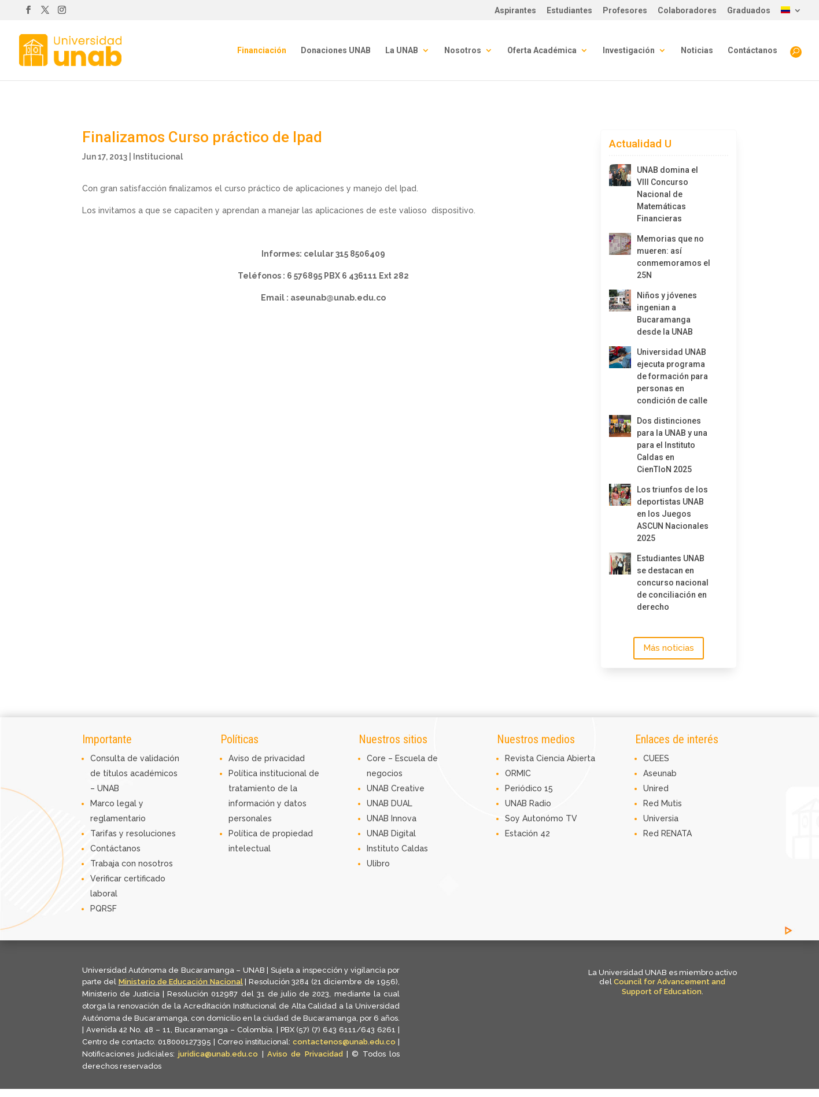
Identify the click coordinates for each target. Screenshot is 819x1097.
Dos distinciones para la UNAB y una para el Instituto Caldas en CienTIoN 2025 (672, 445)
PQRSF (103, 908)
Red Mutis (662, 803)
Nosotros (462, 50)
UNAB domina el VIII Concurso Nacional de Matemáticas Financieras (667, 194)
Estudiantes (569, 10)
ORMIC (518, 773)
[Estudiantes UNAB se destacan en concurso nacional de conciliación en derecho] (620, 564)
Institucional (158, 156)
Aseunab (660, 773)
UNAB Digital (391, 833)
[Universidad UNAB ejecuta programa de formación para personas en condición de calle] (620, 357)
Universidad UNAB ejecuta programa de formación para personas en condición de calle (672, 376)
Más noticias (668, 648)
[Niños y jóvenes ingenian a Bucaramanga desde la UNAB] (620, 301)
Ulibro (378, 863)
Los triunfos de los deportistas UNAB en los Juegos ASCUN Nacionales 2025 (673, 514)
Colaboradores (687, 10)
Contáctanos (752, 50)
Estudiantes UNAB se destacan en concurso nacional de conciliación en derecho (673, 582)
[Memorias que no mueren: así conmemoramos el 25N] (620, 244)
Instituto (384, 848)
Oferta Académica (542, 50)
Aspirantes (515, 10)
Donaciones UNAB (336, 50)
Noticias (697, 50)
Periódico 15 (529, 788)
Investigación (629, 50)
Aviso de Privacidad (306, 1054)
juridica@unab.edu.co (218, 1054)
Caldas (414, 848)
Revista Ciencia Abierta (550, 758)
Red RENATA (667, 833)
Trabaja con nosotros (131, 863)
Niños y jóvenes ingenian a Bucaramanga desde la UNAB (667, 313)
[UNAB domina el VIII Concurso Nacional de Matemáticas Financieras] (620, 175)
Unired (656, 788)
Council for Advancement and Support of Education (669, 986)
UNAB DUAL (389, 803)
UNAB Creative (396, 788)
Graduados (748, 10)
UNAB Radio (528, 803)
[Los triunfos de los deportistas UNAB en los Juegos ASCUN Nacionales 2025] (620, 495)
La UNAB (401, 50)
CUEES (656, 758)
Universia (660, 818)
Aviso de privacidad (266, 758)
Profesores (625, 10)
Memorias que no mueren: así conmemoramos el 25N (673, 257)
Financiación (261, 50)
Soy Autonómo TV (541, 818)
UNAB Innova (391, 818)
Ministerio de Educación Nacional (181, 981)
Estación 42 (527, 833)
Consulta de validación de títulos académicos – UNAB (134, 773)
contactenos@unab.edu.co (344, 1041)
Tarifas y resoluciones (133, 833)
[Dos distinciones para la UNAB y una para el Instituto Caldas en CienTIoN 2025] (620, 426)
